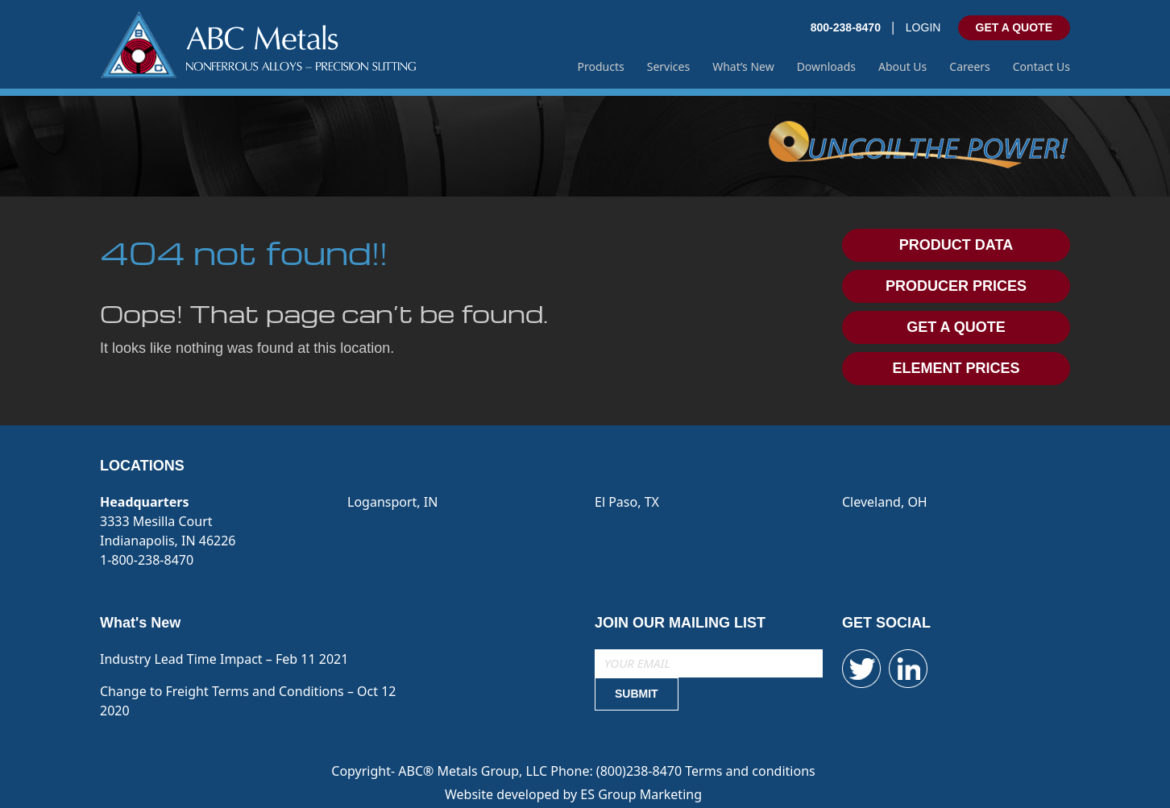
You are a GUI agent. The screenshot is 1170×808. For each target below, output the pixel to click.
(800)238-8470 (640, 771)
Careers (969, 66)
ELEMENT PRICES (955, 368)
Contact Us (1041, 66)
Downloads (826, 66)
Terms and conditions (750, 771)
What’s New (743, 66)
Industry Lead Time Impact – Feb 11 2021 (224, 659)
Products (601, 66)
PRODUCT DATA (956, 245)
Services (668, 66)
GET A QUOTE (1014, 27)
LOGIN (923, 27)
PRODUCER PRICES (956, 286)
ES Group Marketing (641, 794)
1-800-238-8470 (146, 560)
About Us (902, 66)
